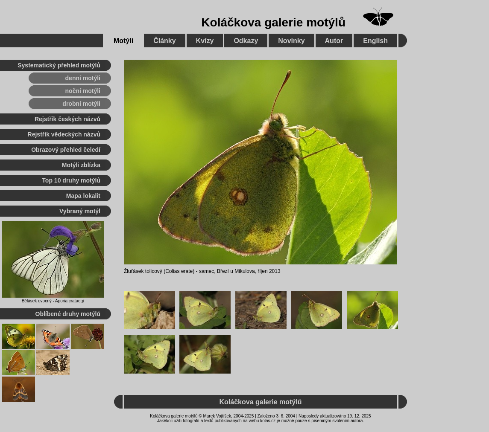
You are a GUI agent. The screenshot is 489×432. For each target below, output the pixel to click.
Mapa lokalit (83, 195)
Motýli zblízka (81, 165)
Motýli (123, 40)
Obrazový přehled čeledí (65, 149)
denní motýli (82, 78)
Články (164, 40)
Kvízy (205, 40)
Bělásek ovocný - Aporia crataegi (53, 301)
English (375, 40)
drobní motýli (81, 103)
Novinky (291, 40)
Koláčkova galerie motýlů (273, 22)
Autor (334, 40)
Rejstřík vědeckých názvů (64, 134)
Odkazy (246, 40)
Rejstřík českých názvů (67, 119)
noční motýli (82, 90)
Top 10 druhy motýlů (71, 180)
